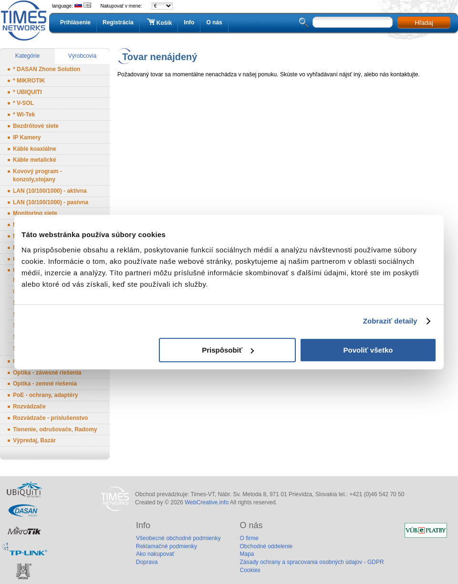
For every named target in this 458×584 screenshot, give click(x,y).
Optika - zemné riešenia (45, 383)
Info (189, 22)
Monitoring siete (35, 213)
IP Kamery (27, 137)
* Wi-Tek (24, 114)
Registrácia (118, 22)
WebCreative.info (207, 502)
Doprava (146, 562)
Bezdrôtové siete (36, 126)
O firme (248, 538)
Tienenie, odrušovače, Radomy (55, 429)
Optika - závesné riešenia (47, 372)
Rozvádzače (29, 406)
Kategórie (27, 55)
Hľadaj (424, 22)
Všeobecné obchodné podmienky (178, 538)
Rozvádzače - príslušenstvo (50, 418)
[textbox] (352, 22)
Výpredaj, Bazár (34, 440)
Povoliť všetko (368, 350)
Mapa (246, 554)
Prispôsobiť (228, 350)
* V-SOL (23, 103)
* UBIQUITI (27, 92)
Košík (159, 22)
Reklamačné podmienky (166, 546)
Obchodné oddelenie (265, 546)
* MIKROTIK (29, 80)
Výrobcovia (82, 55)
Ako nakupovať (155, 554)
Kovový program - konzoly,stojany (37, 175)
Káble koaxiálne (34, 149)
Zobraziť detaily (390, 321)
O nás (214, 22)
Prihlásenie (75, 22)
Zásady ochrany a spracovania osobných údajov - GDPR (311, 562)
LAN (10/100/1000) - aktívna (50, 191)
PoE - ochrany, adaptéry (45, 395)
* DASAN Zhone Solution (46, 69)
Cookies (249, 570)
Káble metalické (34, 159)
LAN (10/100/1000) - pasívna (50, 202)
